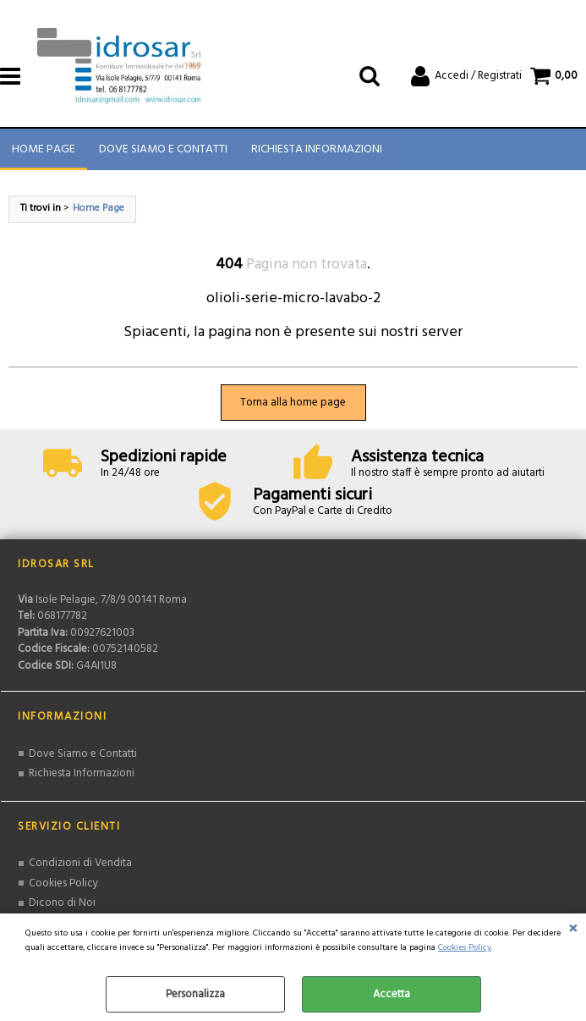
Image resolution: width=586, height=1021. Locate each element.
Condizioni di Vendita (80, 863)
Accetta (391, 994)
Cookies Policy (464, 948)
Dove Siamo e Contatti (163, 149)
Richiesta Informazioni (316, 149)
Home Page (43, 149)
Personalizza (195, 994)
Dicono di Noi (62, 903)
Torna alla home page (293, 402)
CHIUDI (573, 930)
